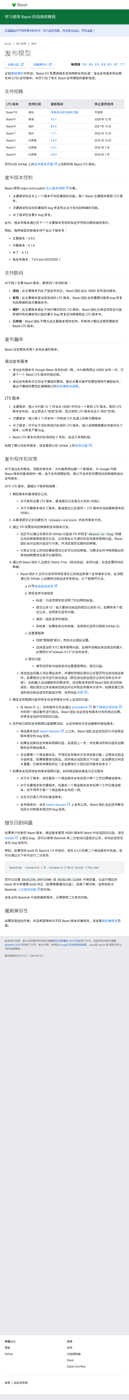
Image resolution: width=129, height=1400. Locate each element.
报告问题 (16, 64)
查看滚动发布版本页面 (64, 112)
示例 (80, 692)
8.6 (91, 64)
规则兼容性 (110, 921)
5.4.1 (54, 147)
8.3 (110, 64)
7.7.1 (54, 133)
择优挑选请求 (44, 586)
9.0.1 (54, 119)
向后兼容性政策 (67, 386)
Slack (70, 1360)
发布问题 (81, 445)
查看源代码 (42, 64)
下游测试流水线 (107, 707)
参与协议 (73, 30)
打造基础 (10, 30)
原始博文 (17, 73)
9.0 (85, 64)
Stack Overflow (76, 1366)
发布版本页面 (43, 164)
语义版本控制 (55, 188)
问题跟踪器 (74, 1354)
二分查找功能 (26, 889)
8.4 (103, 64)
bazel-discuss (50, 731)
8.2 (116, 64)
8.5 (97, 64)
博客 (7, 1347)
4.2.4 (54, 154)
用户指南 (21, 43)
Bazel (8, 43)
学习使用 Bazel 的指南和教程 (30, 16)
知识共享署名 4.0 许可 (65, 940)
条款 (7, 1382)
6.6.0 (54, 140)
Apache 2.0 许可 (14, 944)
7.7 (122, 64)
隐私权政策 (21, 1382)
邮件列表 (54, 30)
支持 (69, 1347)
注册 (90, 30)
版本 (33, 43)
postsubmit (80, 707)
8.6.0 (54, 126)
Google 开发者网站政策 (72, 944)
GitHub (9, 838)
